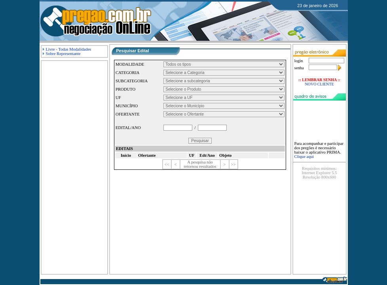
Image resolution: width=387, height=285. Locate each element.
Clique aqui (304, 156)
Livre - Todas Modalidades (67, 49)
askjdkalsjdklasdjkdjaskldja (224, 89)
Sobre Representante (62, 53)
